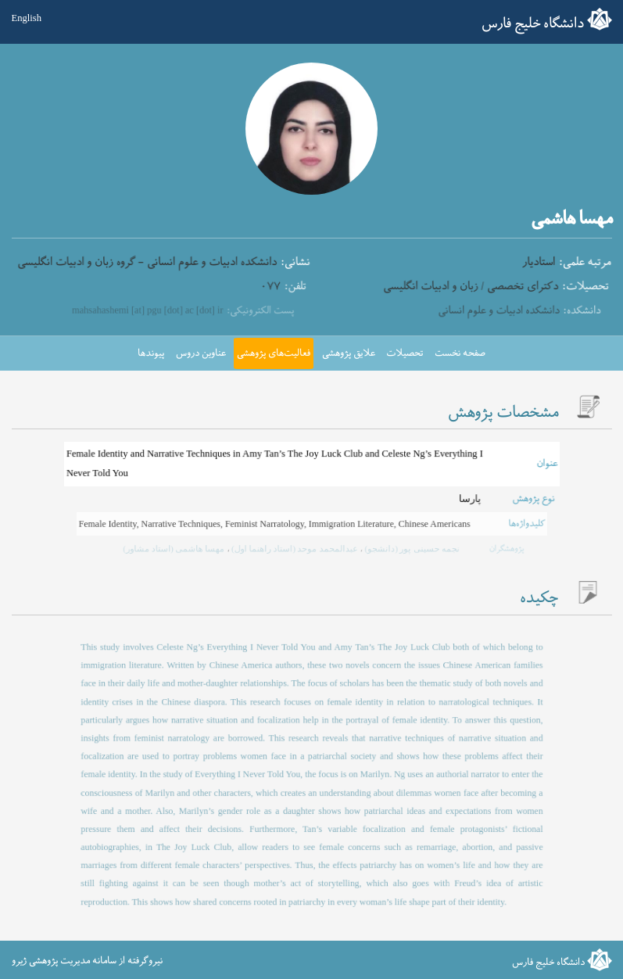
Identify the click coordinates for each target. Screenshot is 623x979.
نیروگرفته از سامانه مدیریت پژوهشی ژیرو (87, 961)
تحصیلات (404, 353)
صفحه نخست (460, 353)
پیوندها (151, 353)
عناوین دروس (201, 353)
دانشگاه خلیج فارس (533, 23)
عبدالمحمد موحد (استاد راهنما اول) (294, 548)
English (26, 18)
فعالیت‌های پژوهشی (273, 353)
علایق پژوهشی (348, 353)
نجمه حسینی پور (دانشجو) (405, 548)
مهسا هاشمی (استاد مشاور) (181, 548)
